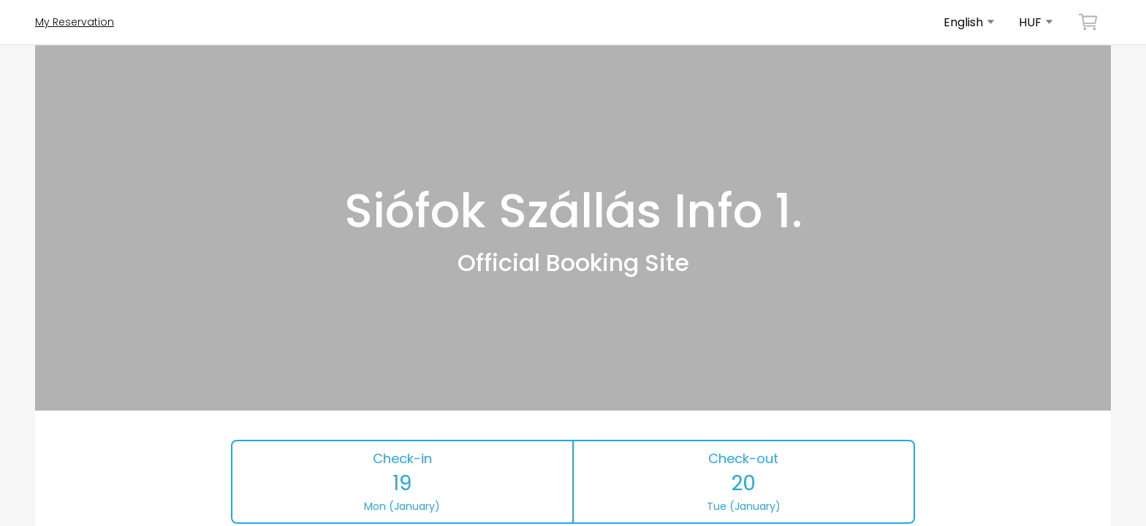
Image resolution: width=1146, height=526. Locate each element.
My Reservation (74, 22)
